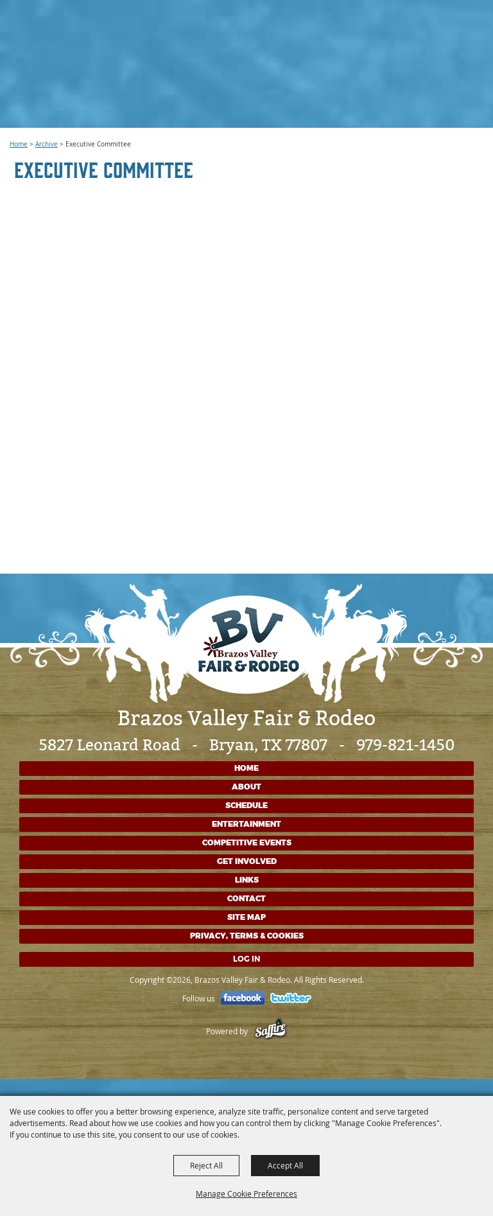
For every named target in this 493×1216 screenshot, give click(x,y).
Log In (246, 959)
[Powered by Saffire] (271, 1031)
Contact (246, 899)
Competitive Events (246, 843)
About (246, 787)
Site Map (246, 917)
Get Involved (247, 861)
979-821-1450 (405, 745)
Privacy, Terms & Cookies (247, 936)
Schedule (246, 805)
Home (19, 144)
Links (247, 880)
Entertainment (246, 824)
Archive (46, 144)
